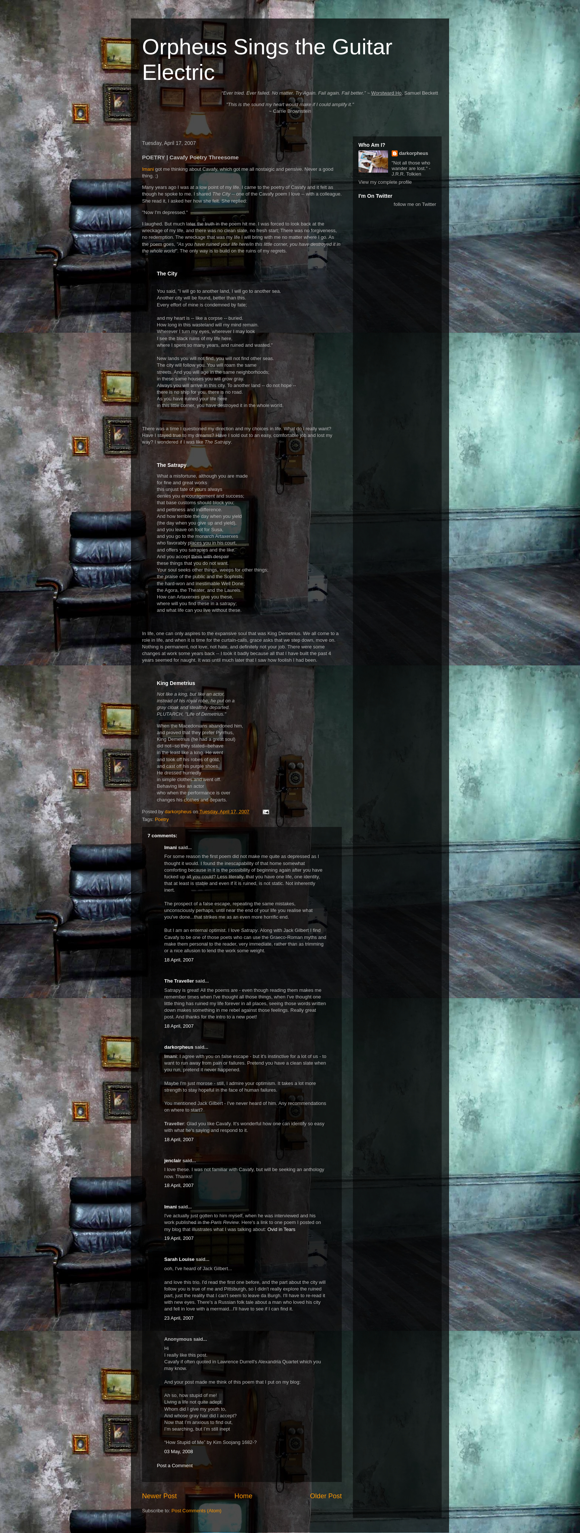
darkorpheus (178, 1047)
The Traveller (179, 981)
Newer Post (159, 1496)
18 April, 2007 (179, 960)
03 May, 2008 (178, 1451)
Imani (148, 169)
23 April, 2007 (179, 1318)
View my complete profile (385, 182)
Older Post (326, 1496)
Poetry (162, 819)
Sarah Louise (179, 1259)
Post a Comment (175, 1465)
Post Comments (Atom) (197, 1510)
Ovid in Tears (281, 1229)
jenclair (172, 1160)
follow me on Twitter (415, 204)
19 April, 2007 (179, 1238)
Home (244, 1496)
